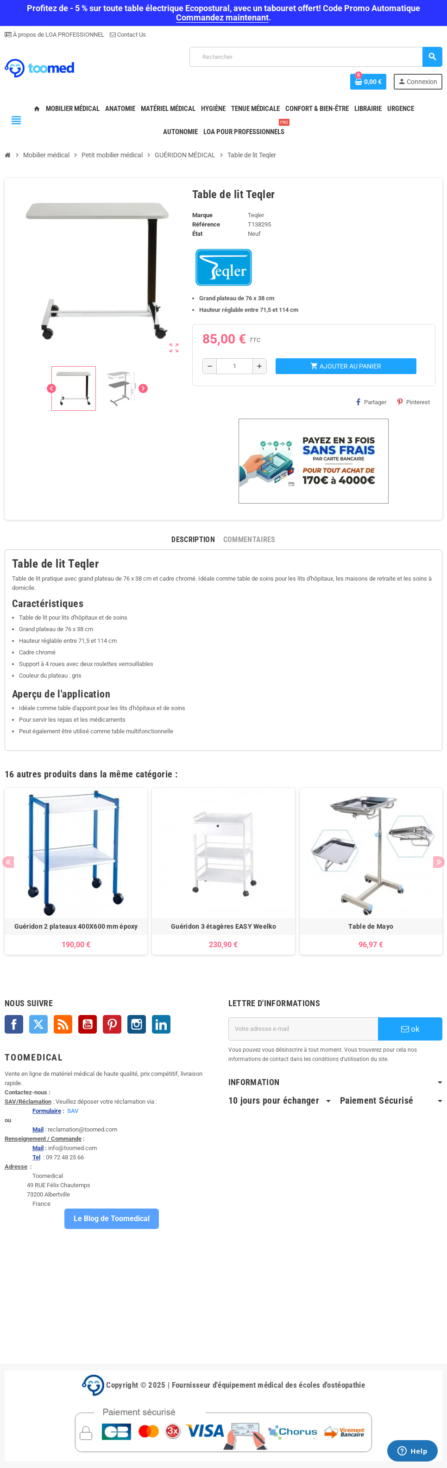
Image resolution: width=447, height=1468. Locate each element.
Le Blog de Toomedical (112, 1218)
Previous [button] (8, 862)
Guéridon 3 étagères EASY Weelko (223, 926)
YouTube (87, 1024)
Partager (371, 402)
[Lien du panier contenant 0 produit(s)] (368, 82)
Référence (206, 224)
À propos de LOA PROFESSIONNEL (58, 34)
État (197, 233)
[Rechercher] (315, 57)
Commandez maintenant (222, 17)
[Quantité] (234, 366)
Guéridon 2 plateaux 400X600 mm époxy (76, 926)
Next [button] (439, 862)
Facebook (14, 1024)
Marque (202, 215)
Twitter (38, 1024)
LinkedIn (161, 1024)
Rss (63, 1024)
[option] (76, 871)
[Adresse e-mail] (303, 1029)
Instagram (136, 1024)
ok (410, 1029)
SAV (73, 1110)
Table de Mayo (370, 926)
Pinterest (413, 402)
